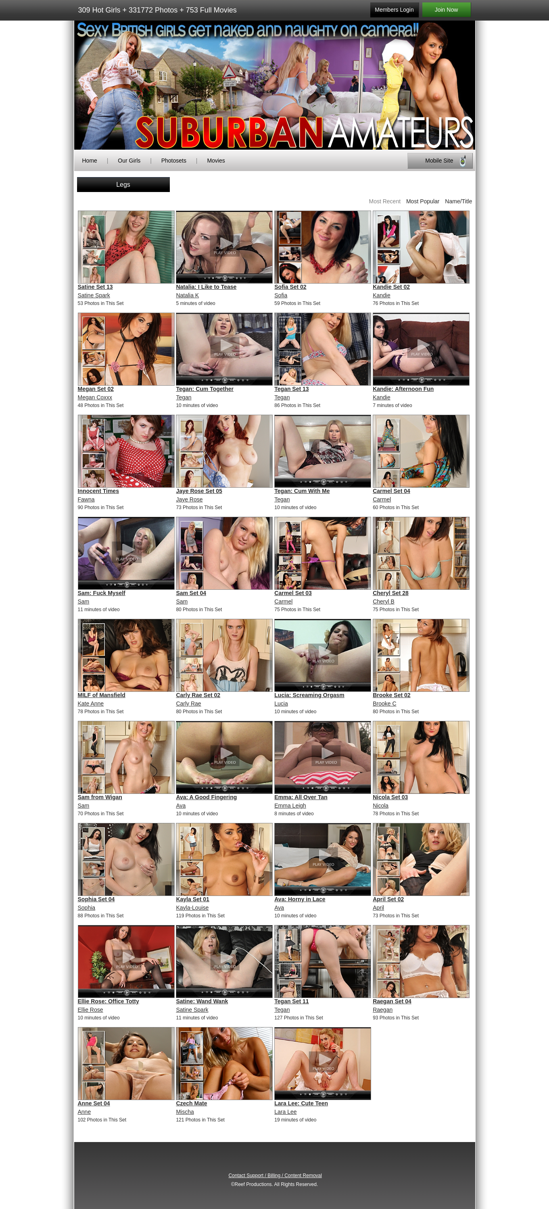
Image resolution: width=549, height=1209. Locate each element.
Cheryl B (384, 601)
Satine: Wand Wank (202, 1001)
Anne (84, 1112)
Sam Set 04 (191, 593)
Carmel (382, 499)
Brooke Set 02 (391, 695)
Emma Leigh (290, 805)
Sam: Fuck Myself (101, 593)
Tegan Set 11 (291, 1001)
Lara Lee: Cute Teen (301, 1103)
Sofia (280, 295)
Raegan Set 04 (392, 1001)
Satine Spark (94, 295)
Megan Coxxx (95, 397)
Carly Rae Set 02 (198, 695)
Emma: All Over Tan (300, 797)
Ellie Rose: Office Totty (108, 1001)
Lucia (281, 703)
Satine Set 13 (95, 287)
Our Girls (129, 160)
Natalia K (187, 295)
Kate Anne (91, 703)
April (378, 907)
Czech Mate (191, 1103)
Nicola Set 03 (390, 797)
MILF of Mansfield (101, 695)
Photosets (173, 160)
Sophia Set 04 (96, 899)
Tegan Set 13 (291, 389)
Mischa (185, 1112)
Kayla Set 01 (192, 899)
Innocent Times (98, 491)
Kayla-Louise (192, 907)
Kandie (381, 295)
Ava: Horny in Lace (299, 899)
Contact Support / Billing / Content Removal (274, 1175)
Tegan (183, 397)
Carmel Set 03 (293, 593)
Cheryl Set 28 (391, 593)
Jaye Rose (189, 499)
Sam (84, 601)
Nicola (380, 805)
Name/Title (458, 201)
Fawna (86, 499)
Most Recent (385, 201)
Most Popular (422, 201)
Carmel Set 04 (391, 491)
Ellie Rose (90, 1009)
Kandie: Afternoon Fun (403, 389)
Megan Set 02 (96, 389)
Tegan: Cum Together (205, 389)
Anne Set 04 (94, 1103)
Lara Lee (285, 1112)
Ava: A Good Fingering (206, 797)
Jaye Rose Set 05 (199, 491)
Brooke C (384, 703)
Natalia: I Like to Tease (206, 287)
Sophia (87, 907)
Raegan (382, 1009)
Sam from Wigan (100, 797)
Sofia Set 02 (290, 287)
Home (89, 160)
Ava (181, 805)
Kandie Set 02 (391, 287)
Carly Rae (188, 703)
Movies (216, 160)
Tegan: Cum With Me (302, 491)
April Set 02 (388, 899)
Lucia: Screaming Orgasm (309, 695)
